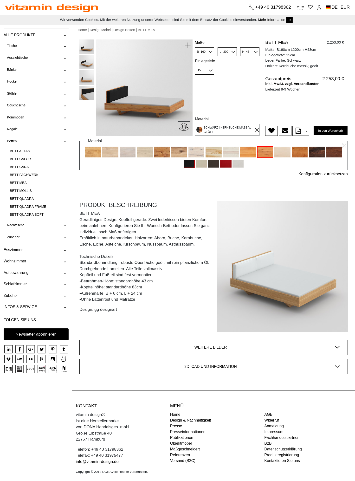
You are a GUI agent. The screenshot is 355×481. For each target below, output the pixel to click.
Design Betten (124, 30)
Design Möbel (100, 30)
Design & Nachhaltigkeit (190, 420)
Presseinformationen (188, 432)
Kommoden (15, 117)
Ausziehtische (17, 57)
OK (289, 20)
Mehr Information (271, 20)
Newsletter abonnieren (36, 334)
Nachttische (16, 225)
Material (202, 119)
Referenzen (180, 455)
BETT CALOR (20, 159)
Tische (12, 46)
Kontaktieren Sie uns (282, 461)
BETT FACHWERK (24, 175)
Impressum (273, 432)
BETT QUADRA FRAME (28, 206)
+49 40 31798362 (273, 7)
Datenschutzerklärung (283, 449)
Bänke (12, 70)
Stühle (12, 93)
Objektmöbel (181, 443)
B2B (267, 443)
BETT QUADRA (22, 199)
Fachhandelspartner (281, 438)
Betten (12, 141)
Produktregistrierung (281, 455)
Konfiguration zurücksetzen (323, 174)
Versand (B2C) (182, 461)
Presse (176, 426)
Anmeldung (274, 426)
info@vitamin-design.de (97, 461)
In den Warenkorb (330, 130)
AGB (268, 414)
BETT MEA (18, 183)
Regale (12, 129)
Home (82, 30)
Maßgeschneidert (185, 449)
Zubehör (13, 237)
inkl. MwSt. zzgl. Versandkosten (292, 84)
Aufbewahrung (16, 273)
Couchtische (16, 105)
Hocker (12, 81)
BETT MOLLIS (21, 191)
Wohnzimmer (15, 261)
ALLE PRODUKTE (19, 35)
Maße (200, 42)
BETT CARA (19, 167)
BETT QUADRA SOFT (27, 214)
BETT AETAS (20, 151)
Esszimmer (13, 250)
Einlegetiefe (205, 61)
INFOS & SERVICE (20, 307)
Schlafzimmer (15, 284)
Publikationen (181, 438)
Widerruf (271, 420)
